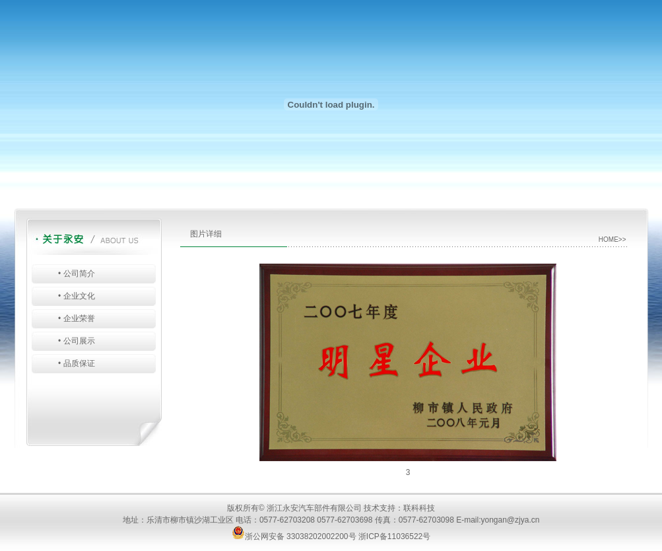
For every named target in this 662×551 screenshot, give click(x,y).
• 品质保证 (76, 363)
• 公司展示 (76, 341)
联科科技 (419, 508)
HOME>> (612, 239)
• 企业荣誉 (76, 318)
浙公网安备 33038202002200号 (294, 536)
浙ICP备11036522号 (394, 536)
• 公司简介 (76, 273)
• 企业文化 (76, 296)
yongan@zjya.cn (510, 520)
